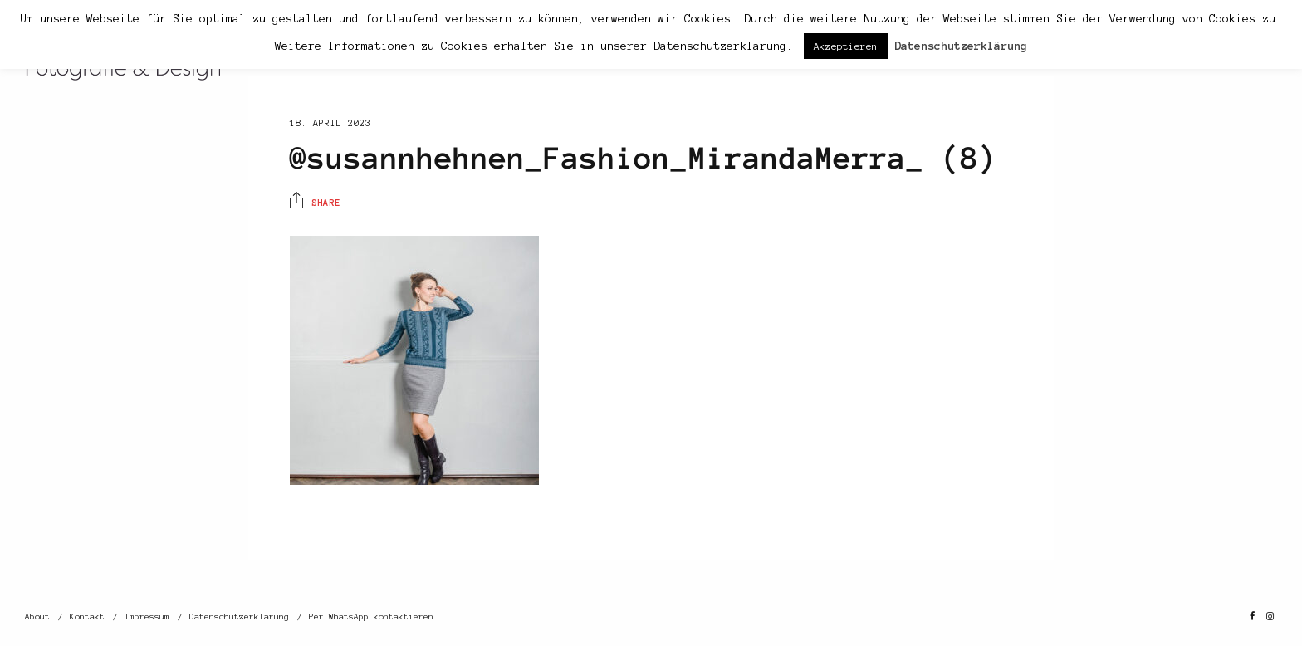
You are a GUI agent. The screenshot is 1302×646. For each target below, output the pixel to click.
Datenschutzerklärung (239, 616)
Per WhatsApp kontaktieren (371, 616)
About (37, 616)
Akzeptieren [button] (846, 46)
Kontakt (87, 616)
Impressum (147, 616)
